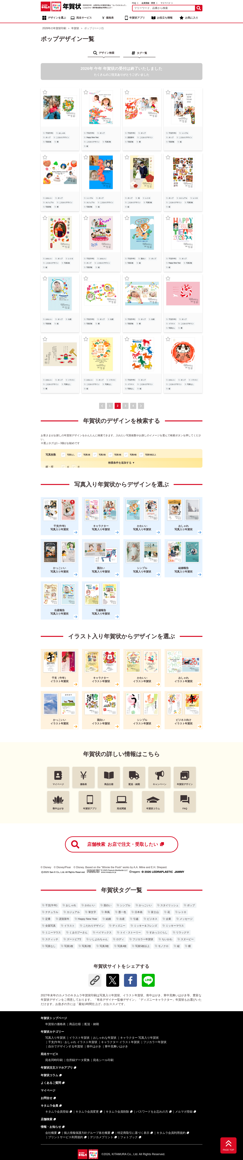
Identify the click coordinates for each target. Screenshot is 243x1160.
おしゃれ (62, 133)
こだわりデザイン (62, 137)
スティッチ (51, 939)
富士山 (155, 912)
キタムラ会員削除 (117, 1111)
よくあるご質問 (51, 1082)
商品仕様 (75, 1024)
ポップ (48, 137)
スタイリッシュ (169, 905)
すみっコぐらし (158, 932)
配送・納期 (91, 1024)
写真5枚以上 (142, 946)
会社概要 (51, 1132)
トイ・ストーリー (130, 932)
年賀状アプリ (137, 17)
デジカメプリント (101, 1137)
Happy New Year (92, 137)
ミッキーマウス (175, 925)
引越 (135, 919)
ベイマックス (104, 932)
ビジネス (152, 919)
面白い (143, 258)
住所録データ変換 (78, 1060)
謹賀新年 (131, 137)
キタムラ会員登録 (57, 1111)
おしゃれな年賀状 (104, 1037)
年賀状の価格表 (55, 1024)
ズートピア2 (74, 939)
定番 (47, 919)
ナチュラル (51, 912)
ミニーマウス (53, 932)
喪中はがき (94, 1046)
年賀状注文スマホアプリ (57, 1067)
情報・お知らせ (51, 1126)
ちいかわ (167, 939)
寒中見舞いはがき (116, 1046)
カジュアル (50, 202)
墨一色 (122, 912)
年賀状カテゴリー (52, 1031)
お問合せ (46, 1098)
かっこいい (145, 905)
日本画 (138, 912)
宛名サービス (84, 17)
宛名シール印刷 (103, 1060)
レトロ (147, 198)
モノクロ (163, 946)
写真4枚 (122, 946)
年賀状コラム (49, 1075)
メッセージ (186, 919)
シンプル (185, 133)
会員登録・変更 (148, 3)
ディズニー (118, 925)
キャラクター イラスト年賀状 (120, 1042)
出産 (69, 319)
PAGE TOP (228, 1150)
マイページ (165, 3)
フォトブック (129, 1137)
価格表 (110, 17)
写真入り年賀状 (55, 1037)
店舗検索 (117, 844)
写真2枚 (108, 142)
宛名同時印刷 (54, 1060)
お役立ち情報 (165, 17)
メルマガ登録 (184, 1111)
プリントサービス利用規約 (65, 1137)
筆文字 (92, 912)
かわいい (49, 198)
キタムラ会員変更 (87, 1111)
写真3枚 (171, 142)
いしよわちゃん (99, 939)
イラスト (172, 323)
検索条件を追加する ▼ (121, 463)
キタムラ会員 (49, 1105)
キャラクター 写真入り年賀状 (139, 1037)
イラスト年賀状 (79, 1037)
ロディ (120, 939)
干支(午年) (49, 133)
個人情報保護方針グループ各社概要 (87, 1132)
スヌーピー (187, 939)
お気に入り (191, 17)
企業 (168, 919)
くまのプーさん (78, 932)
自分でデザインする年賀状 (65, 1046)
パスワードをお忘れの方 (152, 1111)
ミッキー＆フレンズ (145, 925)
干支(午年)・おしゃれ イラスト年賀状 (72, 1042)
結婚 (108, 919)
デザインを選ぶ (57, 17)
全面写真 (50, 925)
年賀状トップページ (54, 1018)
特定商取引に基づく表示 (133, 1132)
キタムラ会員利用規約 (171, 1132)
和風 (107, 912)
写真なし (172, 328)
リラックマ (182, 932)
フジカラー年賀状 (143, 939)
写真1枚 (48, 142)
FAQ (134, 3)
